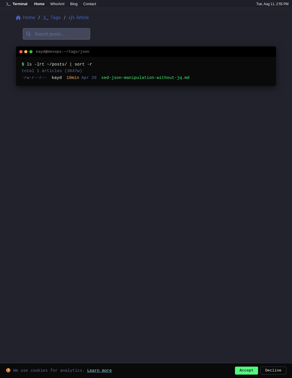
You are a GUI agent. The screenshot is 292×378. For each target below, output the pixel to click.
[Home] (16, 4)
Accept (247, 370)
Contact (89, 4)
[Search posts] (56, 34)
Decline (273, 370)
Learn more (99, 370)
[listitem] (146, 77)
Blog (74, 4)
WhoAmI (57, 4)
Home (39, 4)
